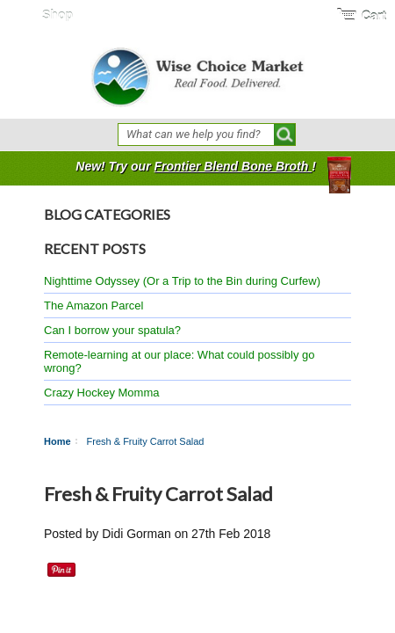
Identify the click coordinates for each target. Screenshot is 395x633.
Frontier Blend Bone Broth (233, 166)
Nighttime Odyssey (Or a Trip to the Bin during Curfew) (182, 280)
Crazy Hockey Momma (101, 392)
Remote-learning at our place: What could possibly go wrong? (179, 361)
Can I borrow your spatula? (112, 330)
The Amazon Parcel (93, 305)
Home (57, 441)
